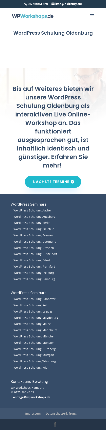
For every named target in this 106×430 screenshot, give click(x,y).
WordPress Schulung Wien (31, 367)
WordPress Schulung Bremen (33, 235)
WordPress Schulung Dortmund (35, 241)
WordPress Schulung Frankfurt (34, 266)
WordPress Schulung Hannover (35, 299)
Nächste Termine (51, 181)
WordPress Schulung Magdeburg (36, 318)
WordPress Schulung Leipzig (33, 311)
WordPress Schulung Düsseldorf (35, 254)
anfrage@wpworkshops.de (31, 397)
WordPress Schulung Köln (31, 305)
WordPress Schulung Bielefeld (34, 229)
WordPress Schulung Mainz (32, 324)
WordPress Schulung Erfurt (32, 260)
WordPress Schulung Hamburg (34, 279)
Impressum (33, 413)
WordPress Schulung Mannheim (35, 330)
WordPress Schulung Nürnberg (35, 349)
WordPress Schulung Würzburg (35, 361)
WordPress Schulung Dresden (34, 248)
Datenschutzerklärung (61, 413)
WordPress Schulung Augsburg (35, 217)
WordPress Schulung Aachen (33, 210)
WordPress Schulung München (34, 336)
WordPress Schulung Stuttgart (34, 355)
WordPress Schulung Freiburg (34, 273)
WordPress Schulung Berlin (32, 223)
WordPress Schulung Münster (34, 343)
